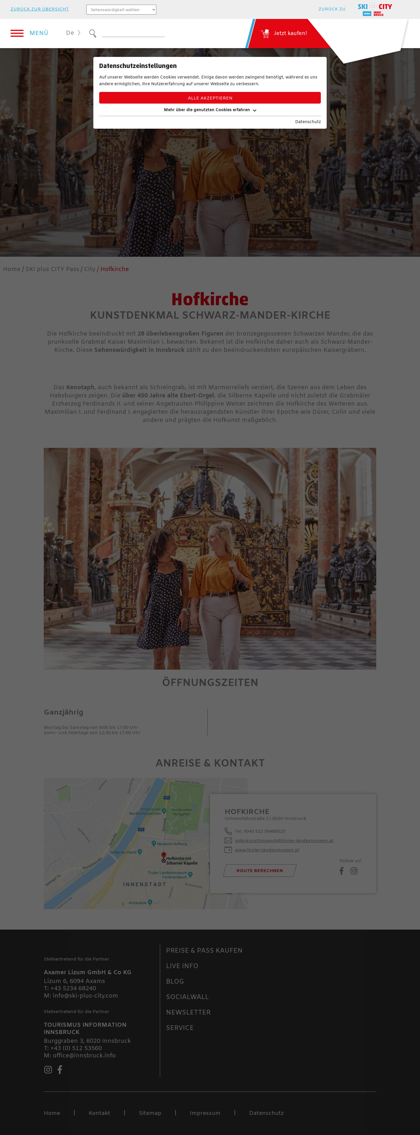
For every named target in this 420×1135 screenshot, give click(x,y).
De (70, 33)
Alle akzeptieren (210, 98)
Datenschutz (308, 122)
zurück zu (332, 9)
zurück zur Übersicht (39, 9)
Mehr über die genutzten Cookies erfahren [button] (210, 110)
